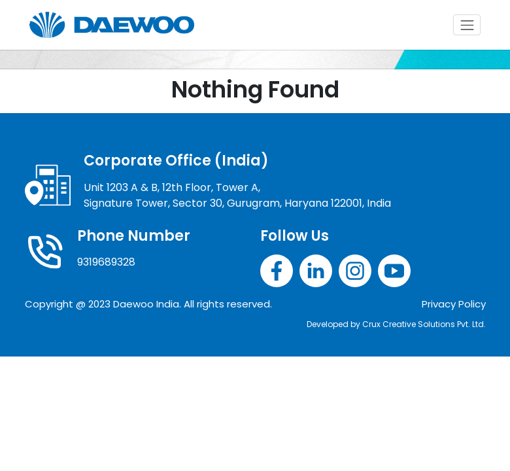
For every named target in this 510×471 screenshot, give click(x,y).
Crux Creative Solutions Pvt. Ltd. (424, 324)
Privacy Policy (454, 304)
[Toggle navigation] (467, 24)
